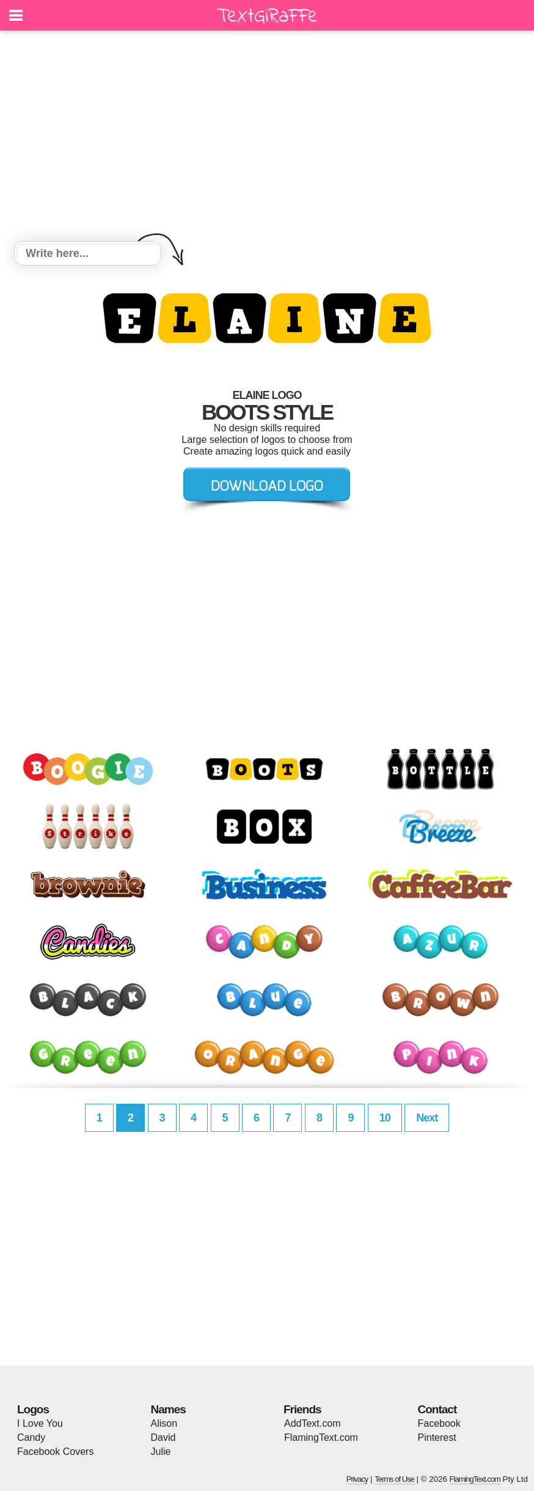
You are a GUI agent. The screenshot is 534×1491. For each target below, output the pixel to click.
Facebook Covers (55, 1451)
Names (168, 1409)
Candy (31, 1437)
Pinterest (437, 1437)
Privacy (357, 1479)
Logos (33, 1409)
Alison (164, 1423)
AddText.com (312, 1423)
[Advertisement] (267, 137)
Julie (161, 1451)
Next (426, 1118)
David (163, 1437)
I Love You (40, 1423)
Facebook (439, 1423)
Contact (437, 1409)
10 (384, 1118)
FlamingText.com (321, 1437)
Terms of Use (394, 1479)
